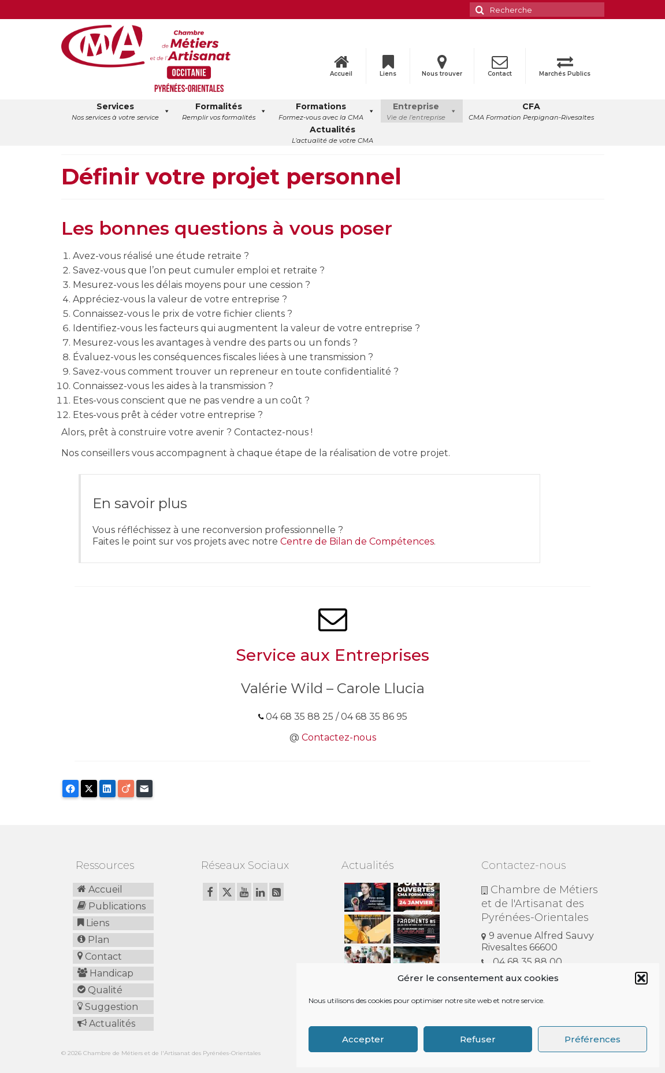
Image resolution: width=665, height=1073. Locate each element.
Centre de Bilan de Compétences (357, 541)
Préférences (592, 1039)
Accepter (363, 1039)
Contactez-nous (339, 737)
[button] (641, 978)
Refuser (478, 1039)
